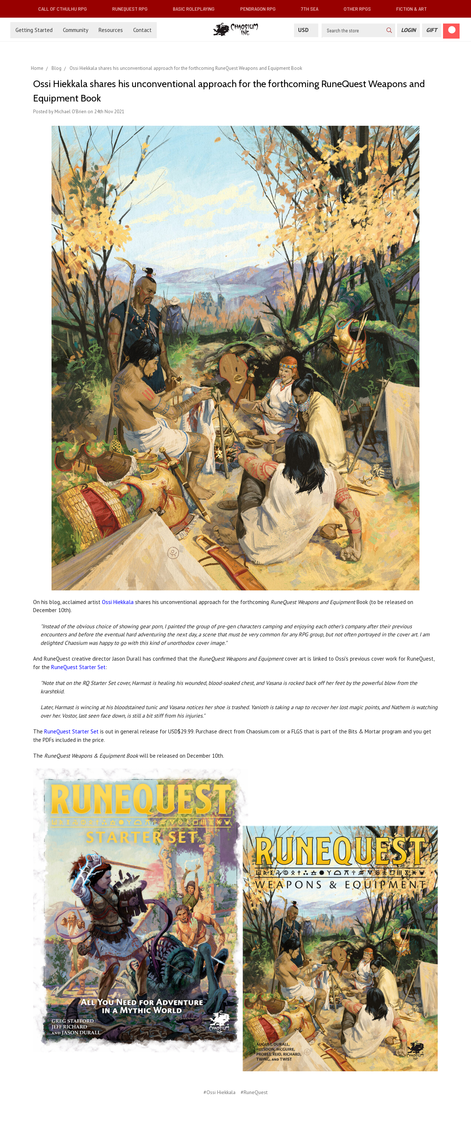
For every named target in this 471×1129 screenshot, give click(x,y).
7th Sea (312, 9)
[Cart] (451, 31)
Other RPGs (360, 9)
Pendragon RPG (260, 9)
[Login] (408, 30)
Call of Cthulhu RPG (65, 9)
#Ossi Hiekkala (219, 1092)
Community (75, 29)
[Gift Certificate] (431, 30)
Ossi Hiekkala (118, 602)
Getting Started (34, 29)
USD (306, 29)
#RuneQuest (254, 1092)
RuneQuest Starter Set (78, 667)
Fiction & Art (414, 9)
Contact (142, 29)
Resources (111, 29)
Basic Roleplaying (196, 9)
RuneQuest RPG (132, 9)
